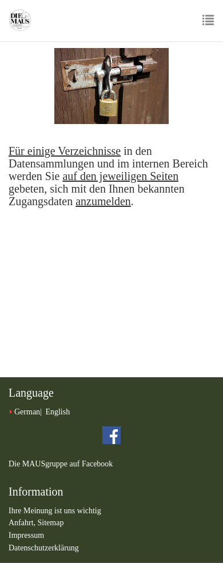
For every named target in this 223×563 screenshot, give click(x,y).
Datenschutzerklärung (44, 548)
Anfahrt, (23, 522)
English (57, 412)
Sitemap (51, 522)
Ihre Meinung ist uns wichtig (55, 510)
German (27, 412)
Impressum (26, 535)
